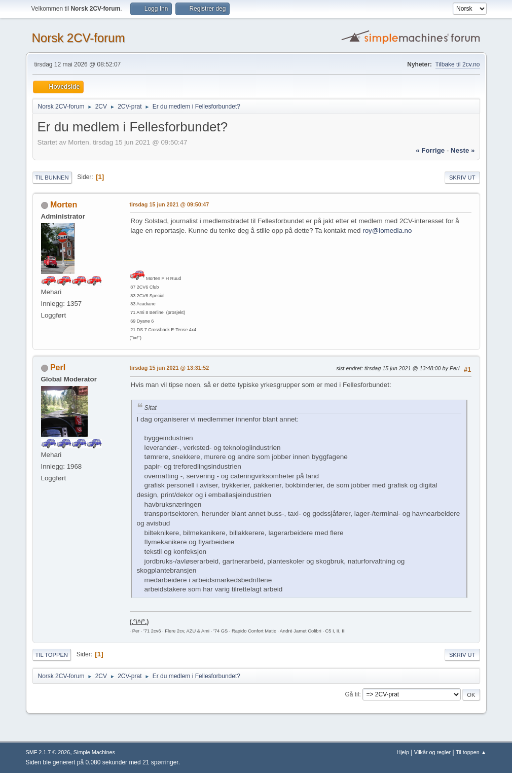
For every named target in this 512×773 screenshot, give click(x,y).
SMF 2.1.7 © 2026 (48, 752)
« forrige (430, 150)
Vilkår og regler (432, 752)
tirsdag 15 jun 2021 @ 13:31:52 (169, 368)
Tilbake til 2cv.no (457, 64)
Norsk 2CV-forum (78, 38)
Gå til (352, 694)
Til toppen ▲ (471, 752)
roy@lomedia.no (387, 230)
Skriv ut (462, 177)
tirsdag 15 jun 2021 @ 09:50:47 (169, 204)
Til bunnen (52, 177)
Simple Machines (94, 752)
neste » (462, 150)
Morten (63, 204)
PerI (57, 367)
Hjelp (402, 752)
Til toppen (51, 655)
